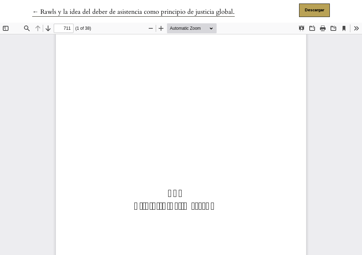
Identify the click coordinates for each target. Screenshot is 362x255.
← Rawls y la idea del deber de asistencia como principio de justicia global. (133, 11)
